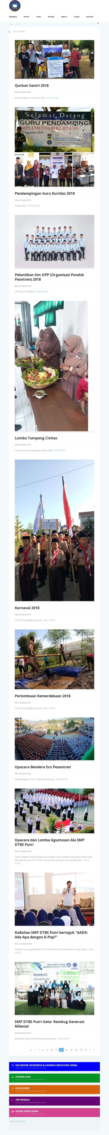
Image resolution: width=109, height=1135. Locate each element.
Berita (64, 17)
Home (11, 24)
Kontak (89, 17)
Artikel (51, 17)
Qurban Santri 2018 (32, 85)
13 (66, 1050)
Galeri (76, 17)
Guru (38, 17)
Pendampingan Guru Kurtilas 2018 (45, 193)
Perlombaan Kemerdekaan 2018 (43, 695)
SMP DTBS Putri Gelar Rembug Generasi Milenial (49, 1024)
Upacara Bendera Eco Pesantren (43, 767)
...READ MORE (52, 97)
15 (76, 1050)
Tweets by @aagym (17, 1121)
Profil (26, 17)
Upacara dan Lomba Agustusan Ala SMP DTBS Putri (49, 842)
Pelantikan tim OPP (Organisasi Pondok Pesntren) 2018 (49, 277)
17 (86, 1050)
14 (71, 1050)
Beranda (13, 17)
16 (81, 1050)
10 (51, 1050)
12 (61, 1050)
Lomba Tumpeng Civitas (36, 438)
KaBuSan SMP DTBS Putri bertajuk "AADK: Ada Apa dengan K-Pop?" (51, 934)
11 (56, 1050)
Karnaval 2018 (27, 607)
